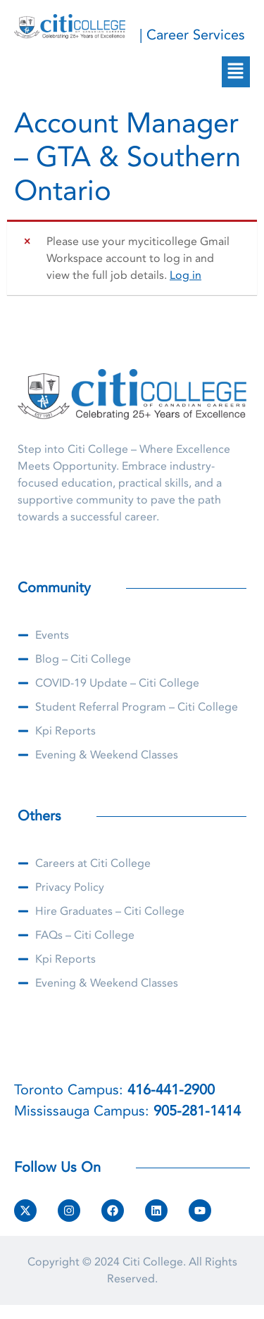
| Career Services (192, 34)
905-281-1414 (197, 1110)
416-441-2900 (171, 1089)
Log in (185, 275)
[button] (236, 71)
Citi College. (154, 1262)
